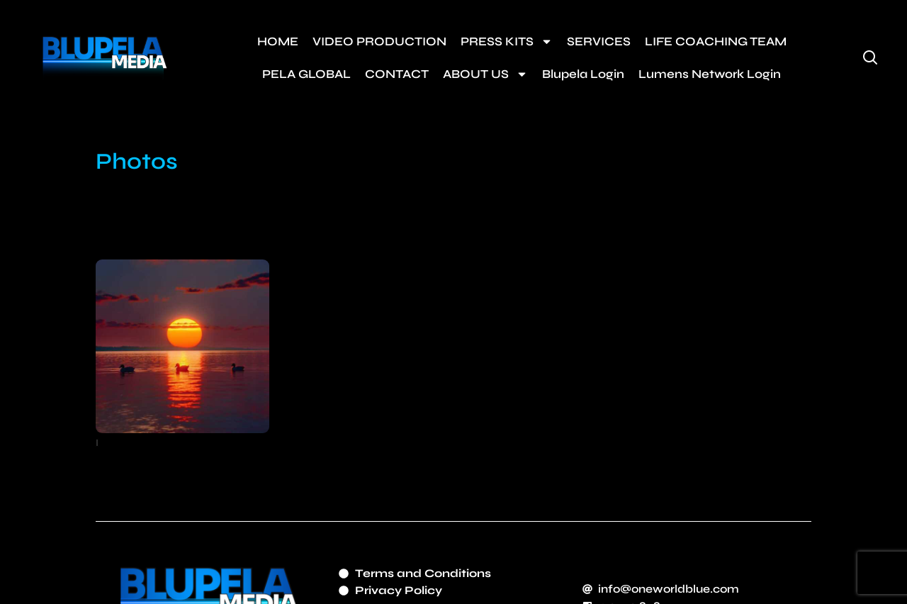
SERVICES (599, 41)
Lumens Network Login (709, 74)
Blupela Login (583, 74)
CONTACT (397, 74)
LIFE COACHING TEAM (716, 41)
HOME (277, 41)
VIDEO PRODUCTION (379, 41)
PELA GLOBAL (306, 74)
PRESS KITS (507, 41)
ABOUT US (485, 74)
